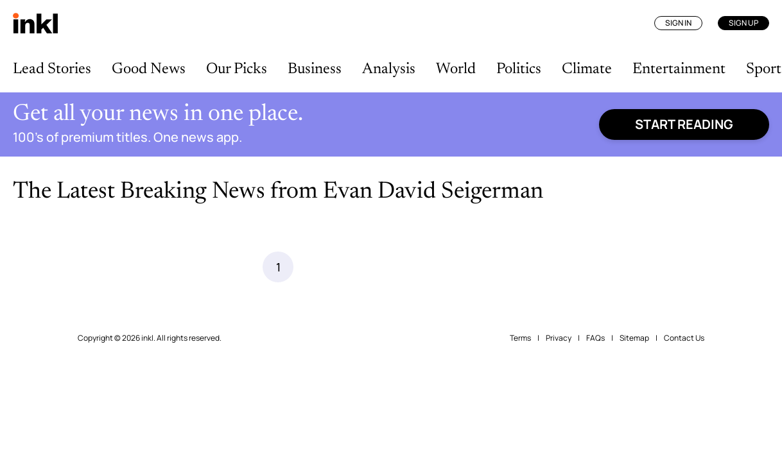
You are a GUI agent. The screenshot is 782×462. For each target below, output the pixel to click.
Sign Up (743, 22)
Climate (587, 69)
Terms (520, 436)
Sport (763, 69)
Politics (518, 69)
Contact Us (684, 436)
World (456, 69)
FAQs (595, 436)
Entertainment (679, 69)
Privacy (558, 436)
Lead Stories (52, 69)
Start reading (684, 124)
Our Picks (236, 69)
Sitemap (634, 436)
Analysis (388, 69)
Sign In (678, 22)
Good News (149, 69)
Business (315, 69)
